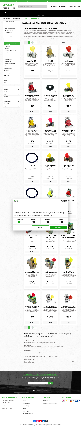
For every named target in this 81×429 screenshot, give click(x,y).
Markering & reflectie (9, 30)
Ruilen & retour (26, 411)
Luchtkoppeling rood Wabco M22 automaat (68, 201)
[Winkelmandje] (74, 6)
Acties (5, 80)
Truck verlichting (8, 61)
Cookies (44, 401)
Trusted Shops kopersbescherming (50, 403)
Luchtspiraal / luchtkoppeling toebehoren (11, 44)
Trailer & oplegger (8, 52)
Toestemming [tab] (22, 204)
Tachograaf (7, 48)
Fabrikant (11, 87)
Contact (24, 400)
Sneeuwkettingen (8, 34)
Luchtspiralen (8, 46)
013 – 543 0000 (6, 403)
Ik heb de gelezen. (41, 390)
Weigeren (40, 227)
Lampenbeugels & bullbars (10, 28)
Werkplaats (6, 75)
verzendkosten (39, 424)
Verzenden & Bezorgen (27, 406)
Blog (5, 82)
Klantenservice (11, 408)
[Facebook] (34, 421)
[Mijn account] (62, 6)
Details (31, 76)
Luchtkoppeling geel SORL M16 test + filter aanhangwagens (50, 236)
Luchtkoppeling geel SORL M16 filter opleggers (68, 271)
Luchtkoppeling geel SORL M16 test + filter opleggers (68, 236)
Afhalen (24, 410)
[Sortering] (69, 42)
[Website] (46, 421)
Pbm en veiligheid (8, 73)
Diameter (11, 89)
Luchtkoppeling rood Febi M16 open (32, 96)
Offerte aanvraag (26, 403)
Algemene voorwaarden (28, 413)
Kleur (11, 94)
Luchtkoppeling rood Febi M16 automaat (68, 131)
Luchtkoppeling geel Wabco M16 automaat (68, 96)
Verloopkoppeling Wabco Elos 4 (31, 236)
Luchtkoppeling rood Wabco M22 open (68, 166)
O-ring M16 (32, 165)
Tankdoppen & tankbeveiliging (10, 50)
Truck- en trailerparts (9, 21)
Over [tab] (59, 204)
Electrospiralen (8, 41)
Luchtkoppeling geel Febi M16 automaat (31, 131)
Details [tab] (40, 204)
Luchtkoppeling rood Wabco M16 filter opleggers (68, 307)
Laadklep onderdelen (9, 26)
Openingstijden (26, 405)
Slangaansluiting (11, 99)
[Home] (5, 12)
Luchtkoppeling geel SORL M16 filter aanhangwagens (32, 271)
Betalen (24, 408)
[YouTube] (40, 421)
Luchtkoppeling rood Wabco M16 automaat (50, 131)
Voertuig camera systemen (10, 63)
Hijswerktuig (6, 70)
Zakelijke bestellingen (27, 401)
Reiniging (6, 77)
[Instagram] (37, 421)
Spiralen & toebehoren (9, 36)
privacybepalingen (41, 390)
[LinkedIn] (43, 421)
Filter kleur (11, 91)
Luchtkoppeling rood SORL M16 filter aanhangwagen (50, 271)
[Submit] (50, 383)
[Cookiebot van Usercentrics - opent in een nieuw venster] (61, 201)
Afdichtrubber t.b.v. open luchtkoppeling (50, 96)
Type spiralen (11, 103)
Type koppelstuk (11, 101)
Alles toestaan (58, 227)
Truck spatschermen (8, 59)
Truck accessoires (8, 54)
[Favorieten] (54, 6)
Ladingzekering (7, 65)
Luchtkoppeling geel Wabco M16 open (31, 60)
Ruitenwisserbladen (8, 32)
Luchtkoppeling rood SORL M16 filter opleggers (32, 307)
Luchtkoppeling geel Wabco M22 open (50, 166)
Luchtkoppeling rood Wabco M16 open (68, 60)
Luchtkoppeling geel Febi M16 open (50, 60)
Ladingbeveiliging (8, 68)
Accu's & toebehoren (9, 23)
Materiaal (11, 96)
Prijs (11, 106)
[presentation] (40, 387)
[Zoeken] (45, 6)
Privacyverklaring (46, 400)
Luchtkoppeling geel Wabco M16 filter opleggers (50, 307)
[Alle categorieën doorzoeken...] (31, 6)
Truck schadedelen (8, 57)
